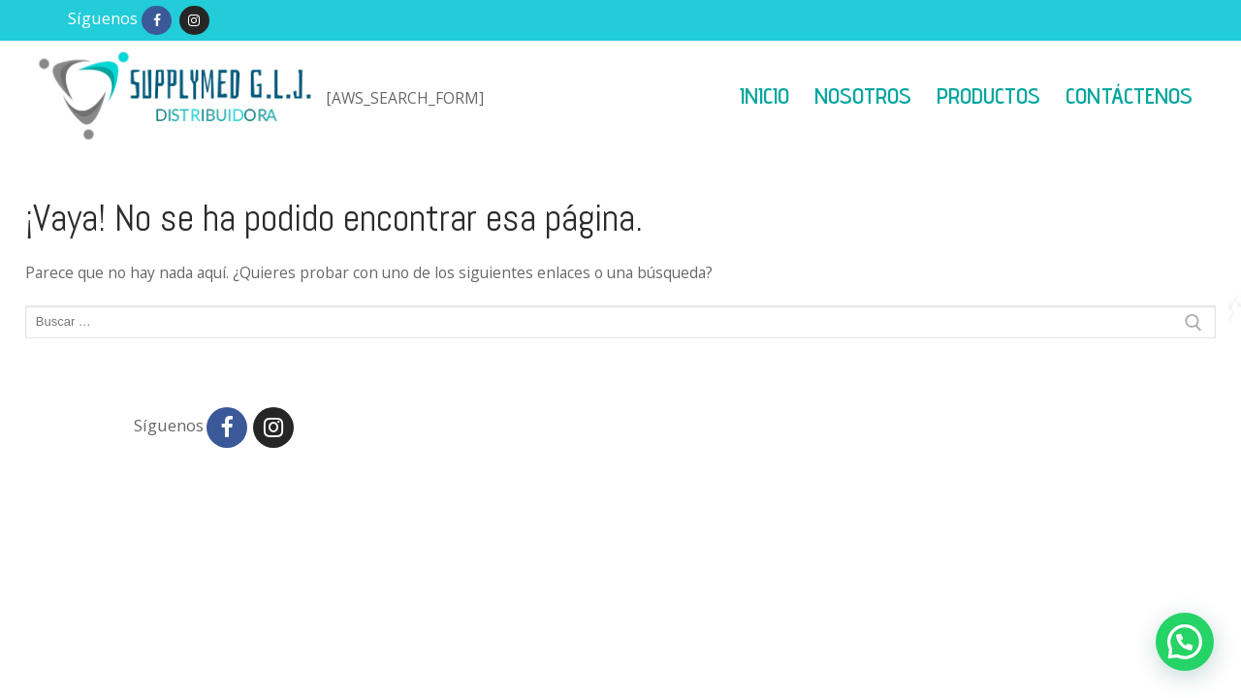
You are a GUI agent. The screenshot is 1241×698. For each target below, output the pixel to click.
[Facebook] (157, 21)
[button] (1185, 642)
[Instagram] (194, 21)
